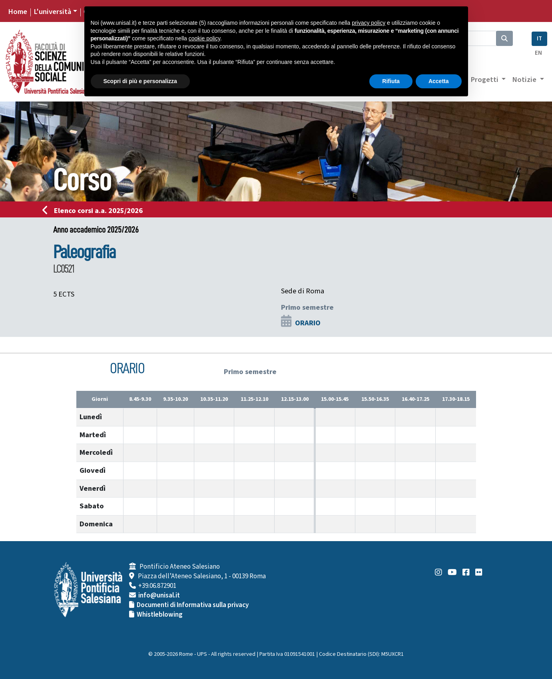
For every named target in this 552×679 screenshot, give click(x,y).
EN (538, 53)
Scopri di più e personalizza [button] (140, 81)
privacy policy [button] (368, 23)
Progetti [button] (485, 79)
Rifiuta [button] (391, 81)
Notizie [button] (525, 79)
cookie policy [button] (204, 38)
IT (539, 38)
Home (17, 11)
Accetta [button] (438, 81)
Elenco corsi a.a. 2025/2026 (95, 210)
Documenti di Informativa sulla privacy (193, 605)
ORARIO (308, 323)
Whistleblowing (160, 614)
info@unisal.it (159, 595)
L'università (52, 11)
